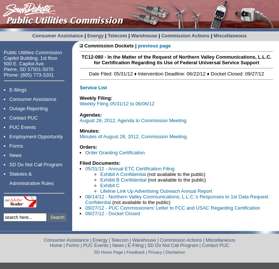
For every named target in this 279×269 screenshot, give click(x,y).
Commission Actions (185, 35)
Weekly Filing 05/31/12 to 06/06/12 (117, 103)
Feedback (135, 252)
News (15, 155)
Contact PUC (23, 118)
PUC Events (22, 127)
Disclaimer (175, 252)
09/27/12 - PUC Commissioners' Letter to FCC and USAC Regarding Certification (172, 208)
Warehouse (144, 35)
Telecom (117, 35)
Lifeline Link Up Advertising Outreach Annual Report (156, 191)
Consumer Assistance (57, 35)
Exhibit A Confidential (123, 174)
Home (56, 245)
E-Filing (136, 245)
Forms (16, 146)
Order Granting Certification (115, 152)
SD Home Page (108, 252)
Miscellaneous (230, 35)
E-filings (18, 90)
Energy (95, 35)
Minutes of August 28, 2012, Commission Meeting (133, 136)
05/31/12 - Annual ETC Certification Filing (129, 168)
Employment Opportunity (36, 136)
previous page (154, 46)
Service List (93, 87)
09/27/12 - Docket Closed (112, 213)
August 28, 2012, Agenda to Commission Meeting (133, 120)
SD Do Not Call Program (35, 164)
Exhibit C (110, 185)
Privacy (155, 252)
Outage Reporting (28, 108)
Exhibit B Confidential (123, 180)
